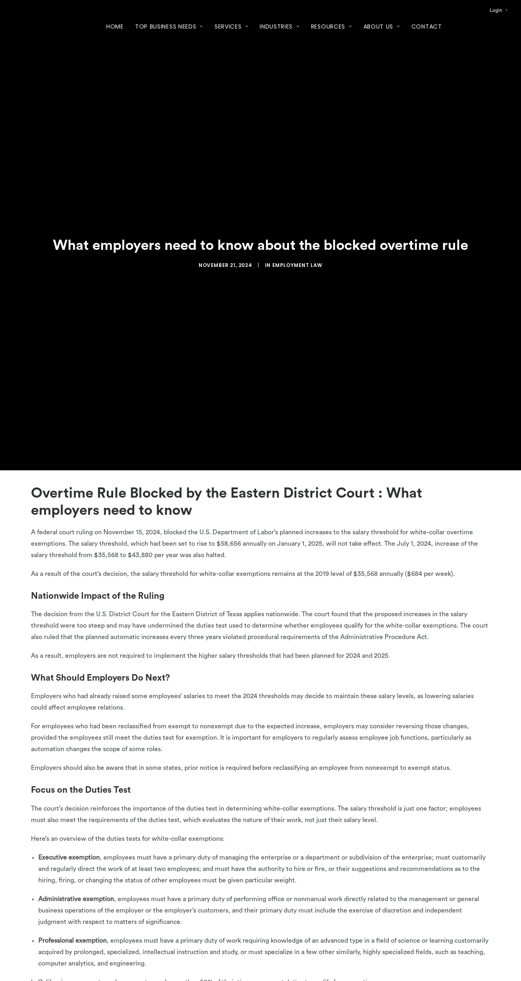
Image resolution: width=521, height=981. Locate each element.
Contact (427, 26)
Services (231, 26)
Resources (331, 26)
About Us (381, 26)
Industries (280, 26)
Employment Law (297, 265)
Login (498, 10)
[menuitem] (498, 10)
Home (115, 26)
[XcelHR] (40, 26)
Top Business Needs (169, 26)
